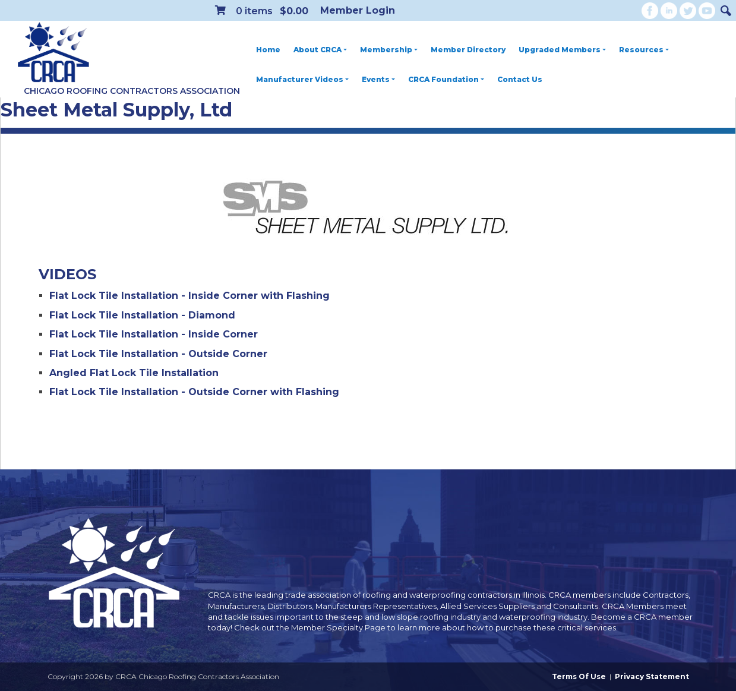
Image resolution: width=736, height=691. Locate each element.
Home (268, 49)
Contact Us (519, 79)
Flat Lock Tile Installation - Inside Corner (153, 334)
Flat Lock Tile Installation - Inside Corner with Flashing (189, 295)
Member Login (357, 10)
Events (378, 79)
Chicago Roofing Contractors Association (132, 91)
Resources (644, 49)
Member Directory (468, 49)
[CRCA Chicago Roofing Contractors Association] (53, 53)
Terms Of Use (579, 676)
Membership (389, 49)
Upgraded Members (562, 49)
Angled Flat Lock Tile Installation (134, 372)
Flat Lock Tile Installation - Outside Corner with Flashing (194, 391)
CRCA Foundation (446, 79)
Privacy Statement (652, 676)
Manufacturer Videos (302, 79)
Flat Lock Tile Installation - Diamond (142, 315)
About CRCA (320, 49)
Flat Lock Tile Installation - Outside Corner (158, 353)
